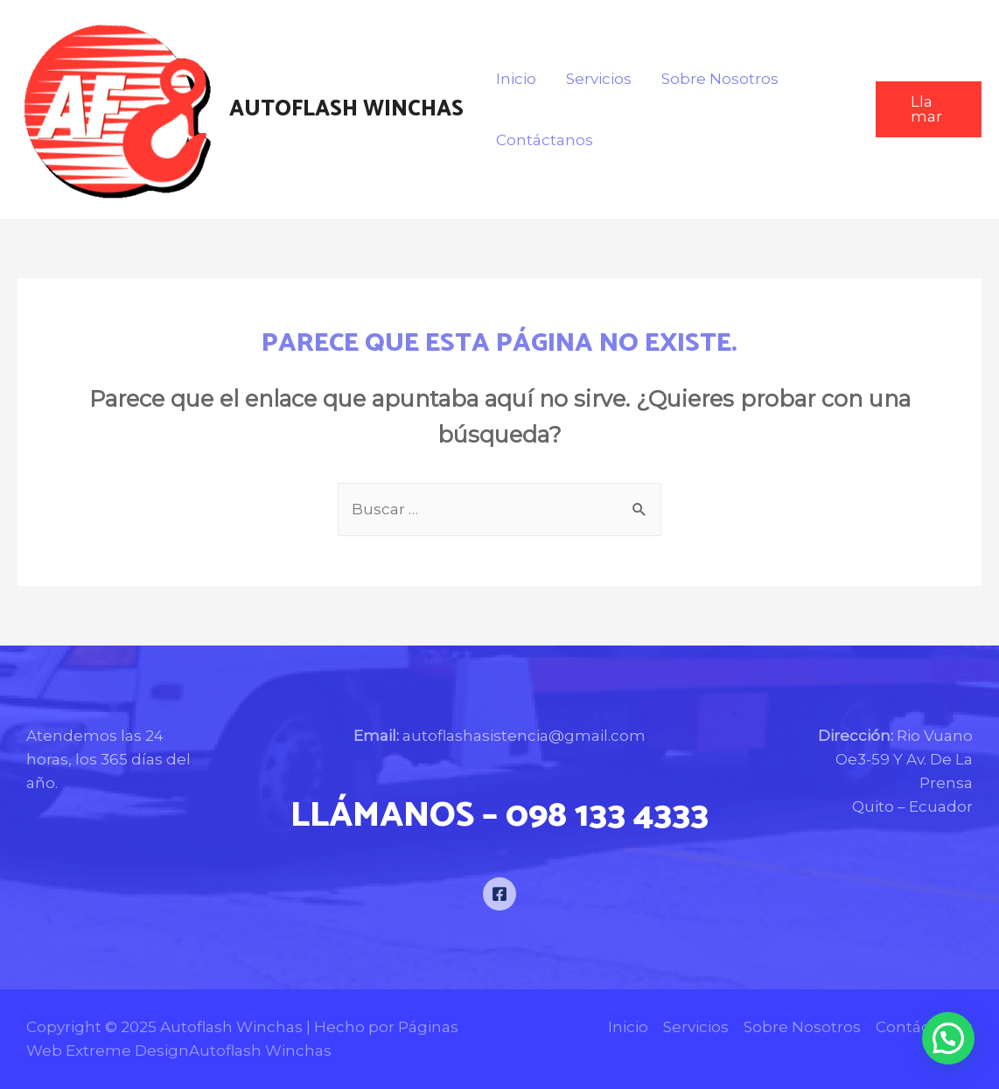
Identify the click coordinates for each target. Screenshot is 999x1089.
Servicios (599, 78)
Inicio (516, 78)
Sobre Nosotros (720, 78)
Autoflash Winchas (346, 109)
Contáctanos (544, 140)
